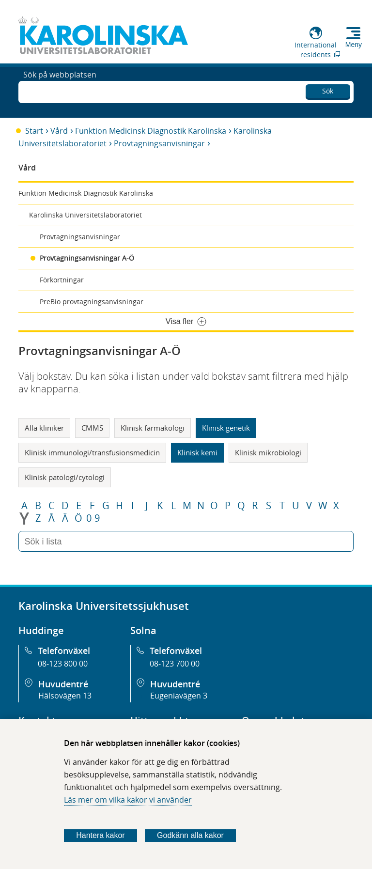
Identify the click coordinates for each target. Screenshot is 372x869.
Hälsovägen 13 (65, 695)
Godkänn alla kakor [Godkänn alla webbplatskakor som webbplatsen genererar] (190, 835)
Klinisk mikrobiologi (268, 452)
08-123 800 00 (63, 663)
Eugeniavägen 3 (178, 695)
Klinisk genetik (226, 428)
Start (34, 130)
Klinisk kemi (197, 452)
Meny (353, 44)
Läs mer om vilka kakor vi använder (128, 799)
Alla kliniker (44, 428)
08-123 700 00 (175, 663)
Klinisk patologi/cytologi (65, 477)
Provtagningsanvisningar (159, 143)
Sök (327, 89)
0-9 (93, 518)
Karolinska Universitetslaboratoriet (85, 214)
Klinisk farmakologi (153, 428)
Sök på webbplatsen (59, 91)
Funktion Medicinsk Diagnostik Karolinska (150, 130)
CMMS (92, 428)
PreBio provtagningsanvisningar (91, 301)
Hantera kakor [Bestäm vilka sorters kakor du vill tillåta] (100, 835)
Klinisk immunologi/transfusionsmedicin (92, 452)
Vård (59, 130)
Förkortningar (62, 279)
